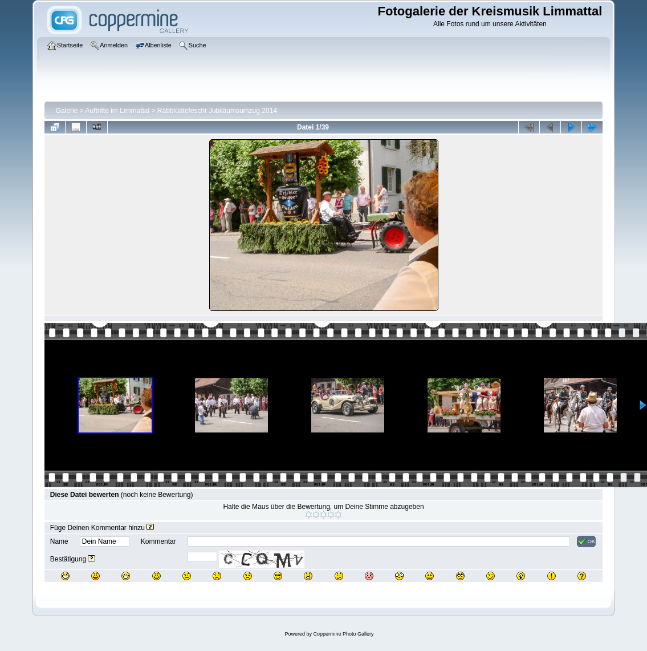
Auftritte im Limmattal (117, 111)
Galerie (67, 111)
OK (586, 541)
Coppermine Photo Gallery (343, 634)
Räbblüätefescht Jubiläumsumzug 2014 (217, 111)
